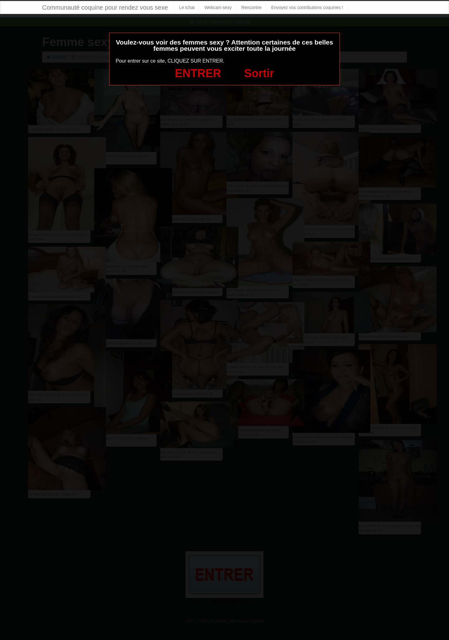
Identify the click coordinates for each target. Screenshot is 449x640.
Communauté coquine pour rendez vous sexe (105, 7)
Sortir (259, 73)
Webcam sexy (218, 7)
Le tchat (187, 7)
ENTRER (198, 73)
